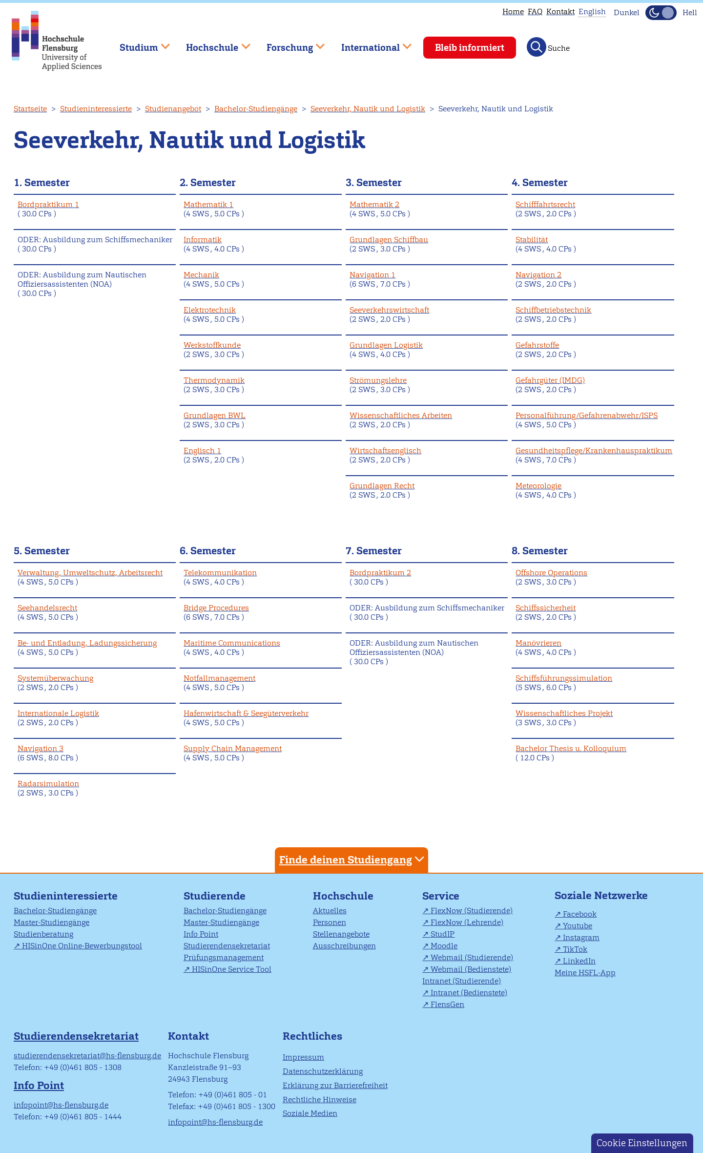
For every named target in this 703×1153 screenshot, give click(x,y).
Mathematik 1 (208, 204)
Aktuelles (330, 910)
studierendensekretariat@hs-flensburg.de (87, 1055)
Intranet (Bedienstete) (469, 992)
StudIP (443, 934)
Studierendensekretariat (227, 946)
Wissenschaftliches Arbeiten (401, 415)
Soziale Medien (310, 1113)
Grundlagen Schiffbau (389, 239)
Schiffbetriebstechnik (553, 310)
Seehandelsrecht (47, 608)
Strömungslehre (378, 380)
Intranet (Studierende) (461, 981)
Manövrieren (538, 643)
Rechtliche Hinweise (319, 1099)
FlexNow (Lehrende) (467, 922)
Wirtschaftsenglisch (385, 450)
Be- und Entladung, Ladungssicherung (87, 643)
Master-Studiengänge (51, 922)
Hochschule (343, 896)
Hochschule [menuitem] (211, 43)
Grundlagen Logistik (386, 345)
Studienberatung (43, 934)
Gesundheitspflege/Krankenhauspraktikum (594, 450)
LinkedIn (579, 961)
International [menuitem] (369, 43)
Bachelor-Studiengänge (255, 109)
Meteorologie (538, 486)
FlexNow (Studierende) (472, 910)
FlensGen (447, 1004)
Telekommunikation (220, 572)
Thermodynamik (214, 380)
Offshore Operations (551, 572)
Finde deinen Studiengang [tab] (353, 859)
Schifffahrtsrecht (545, 204)
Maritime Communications (232, 643)
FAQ (535, 11)
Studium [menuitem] (137, 43)
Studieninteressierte (96, 109)
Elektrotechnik (210, 310)
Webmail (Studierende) (472, 957)
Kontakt (560, 11)
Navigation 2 (538, 275)
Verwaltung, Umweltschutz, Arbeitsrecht (90, 572)
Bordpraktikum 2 (380, 572)
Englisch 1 (202, 450)
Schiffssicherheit (546, 608)
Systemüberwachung (55, 678)
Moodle (444, 946)
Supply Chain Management (233, 748)
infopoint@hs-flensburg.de (61, 1105)
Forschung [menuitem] (288, 43)
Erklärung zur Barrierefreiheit (335, 1085)
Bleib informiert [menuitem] (469, 48)
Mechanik (201, 275)
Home (513, 11)
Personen (329, 922)
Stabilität (532, 239)
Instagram (581, 937)
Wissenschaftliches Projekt (564, 713)
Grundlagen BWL (215, 415)
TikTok (575, 949)
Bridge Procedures (216, 608)
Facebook (580, 914)
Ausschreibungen (344, 946)
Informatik (203, 239)
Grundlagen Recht (382, 486)
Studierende (215, 896)
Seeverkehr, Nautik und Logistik (367, 109)
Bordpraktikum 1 (48, 204)
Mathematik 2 (374, 204)
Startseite (30, 109)
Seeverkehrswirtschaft (389, 310)
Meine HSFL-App (585, 972)
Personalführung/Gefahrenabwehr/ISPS (587, 415)
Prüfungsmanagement (224, 957)
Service (440, 896)
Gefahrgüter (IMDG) (550, 380)
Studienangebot (173, 109)
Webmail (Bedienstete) (471, 969)
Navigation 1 (372, 275)
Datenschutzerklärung (323, 1071)
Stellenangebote (341, 934)
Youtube (577, 926)
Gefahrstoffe (537, 345)
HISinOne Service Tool (231, 969)
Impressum (303, 1057)
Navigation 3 (40, 748)
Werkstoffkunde (212, 345)
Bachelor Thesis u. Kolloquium (571, 748)
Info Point (201, 934)
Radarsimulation (48, 783)
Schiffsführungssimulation (564, 678)
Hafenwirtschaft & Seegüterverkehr (246, 713)
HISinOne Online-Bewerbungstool (82, 946)
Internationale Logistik (58, 713)
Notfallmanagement (219, 678)
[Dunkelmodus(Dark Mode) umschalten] (661, 12)
